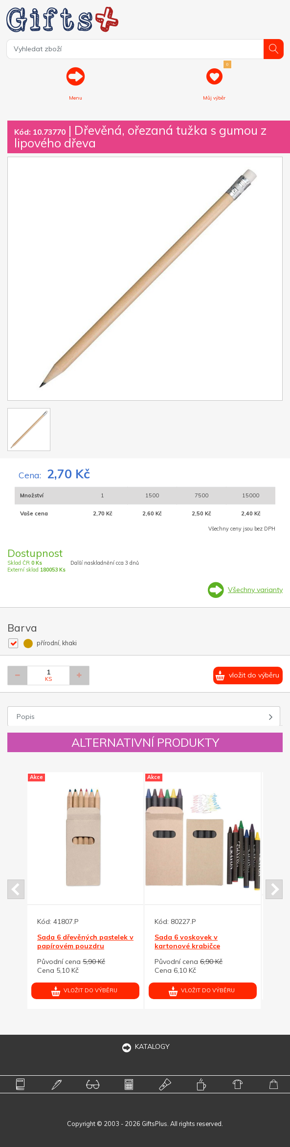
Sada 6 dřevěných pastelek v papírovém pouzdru (85, 941)
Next (274, 889)
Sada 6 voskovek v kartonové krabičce (187, 941)
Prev (15, 889)
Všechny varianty (255, 589)
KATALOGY (145, 1046)
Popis (26, 716)
